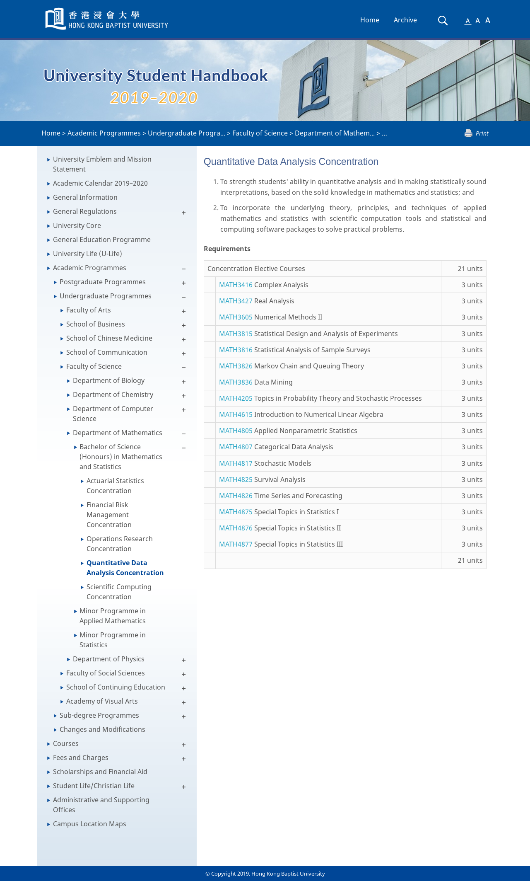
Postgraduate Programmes (103, 281)
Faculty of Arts (88, 310)
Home (369, 19)
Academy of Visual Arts (102, 701)
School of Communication (106, 352)
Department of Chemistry (113, 394)
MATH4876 (236, 527)
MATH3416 (236, 284)
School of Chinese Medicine (109, 338)
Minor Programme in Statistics (113, 639)
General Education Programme (102, 239)
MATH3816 (236, 349)
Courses (66, 743)
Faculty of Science (260, 133)
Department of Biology (109, 380)
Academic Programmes (104, 133)
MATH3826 (236, 365)
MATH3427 (236, 300)
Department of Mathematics (117, 432)
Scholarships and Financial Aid (100, 771)
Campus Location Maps (89, 823)
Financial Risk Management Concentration (109, 514)
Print (482, 133)
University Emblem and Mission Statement (102, 164)
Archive (405, 19)
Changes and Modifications (102, 729)
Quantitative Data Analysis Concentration (125, 567)
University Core (77, 225)
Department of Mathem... (335, 133)
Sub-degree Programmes (99, 715)
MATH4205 (236, 398)
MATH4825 (236, 479)
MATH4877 (236, 544)
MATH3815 (236, 333)
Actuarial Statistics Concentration (115, 485)
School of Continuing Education (115, 687)
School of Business (95, 324)
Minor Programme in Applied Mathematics (113, 615)
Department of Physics (109, 658)
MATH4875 (236, 511)
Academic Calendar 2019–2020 (100, 183)
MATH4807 (236, 446)
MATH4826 (236, 495)
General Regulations (85, 211)
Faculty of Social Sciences (105, 673)
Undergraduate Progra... (186, 133)
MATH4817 (236, 463)
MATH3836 (236, 382)
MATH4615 (236, 414)
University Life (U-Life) (87, 253)
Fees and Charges (80, 757)
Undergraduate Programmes (106, 295)
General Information (85, 197)
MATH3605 (236, 317)
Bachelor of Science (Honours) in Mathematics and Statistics (121, 456)
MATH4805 (236, 430)
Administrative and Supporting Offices (101, 804)
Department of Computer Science (113, 413)
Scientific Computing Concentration (119, 591)
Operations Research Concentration (120, 543)
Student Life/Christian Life (94, 785)
